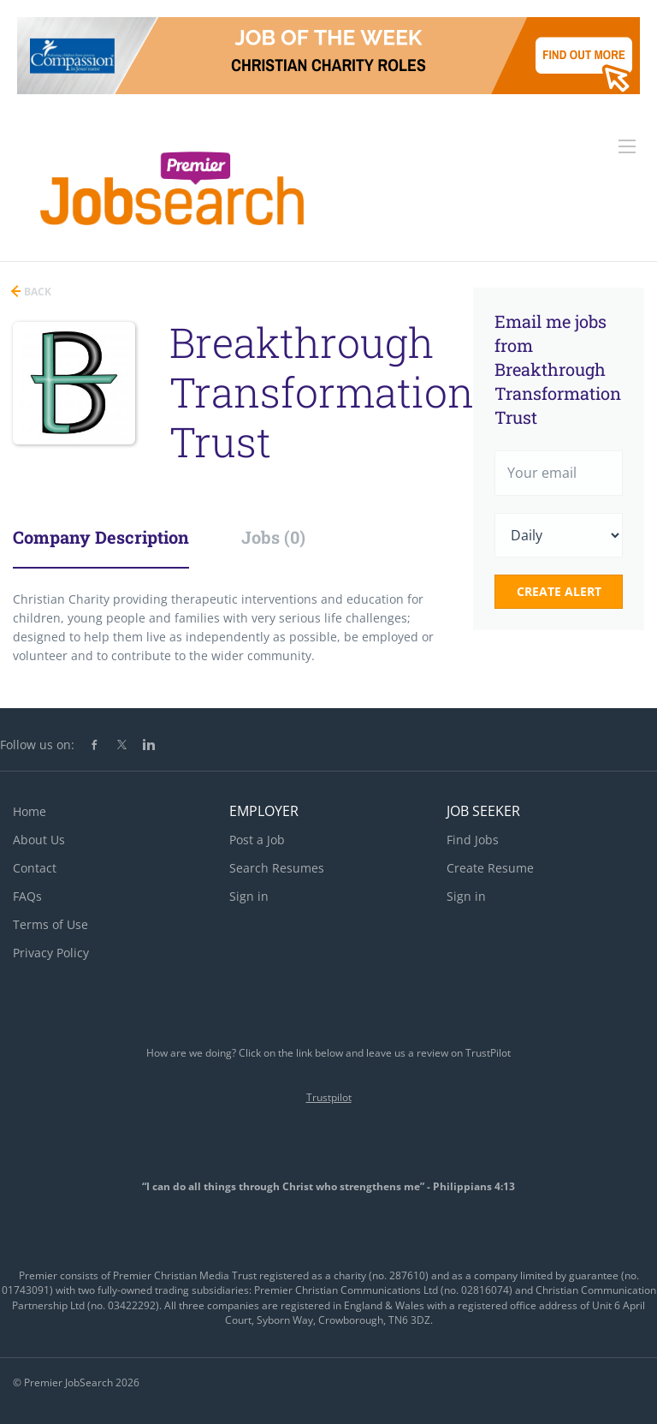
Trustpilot (329, 1097)
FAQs (27, 896)
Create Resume (490, 868)
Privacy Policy (51, 952)
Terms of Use (50, 924)
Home (29, 811)
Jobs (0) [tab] (273, 537)
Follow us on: (37, 744)
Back (36, 291)
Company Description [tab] (101, 537)
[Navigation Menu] (627, 146)
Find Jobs (473, 839)
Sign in (249, 896)
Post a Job (257, 839)
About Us (39, 839)
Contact (34, 868)
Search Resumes (276, 868)
